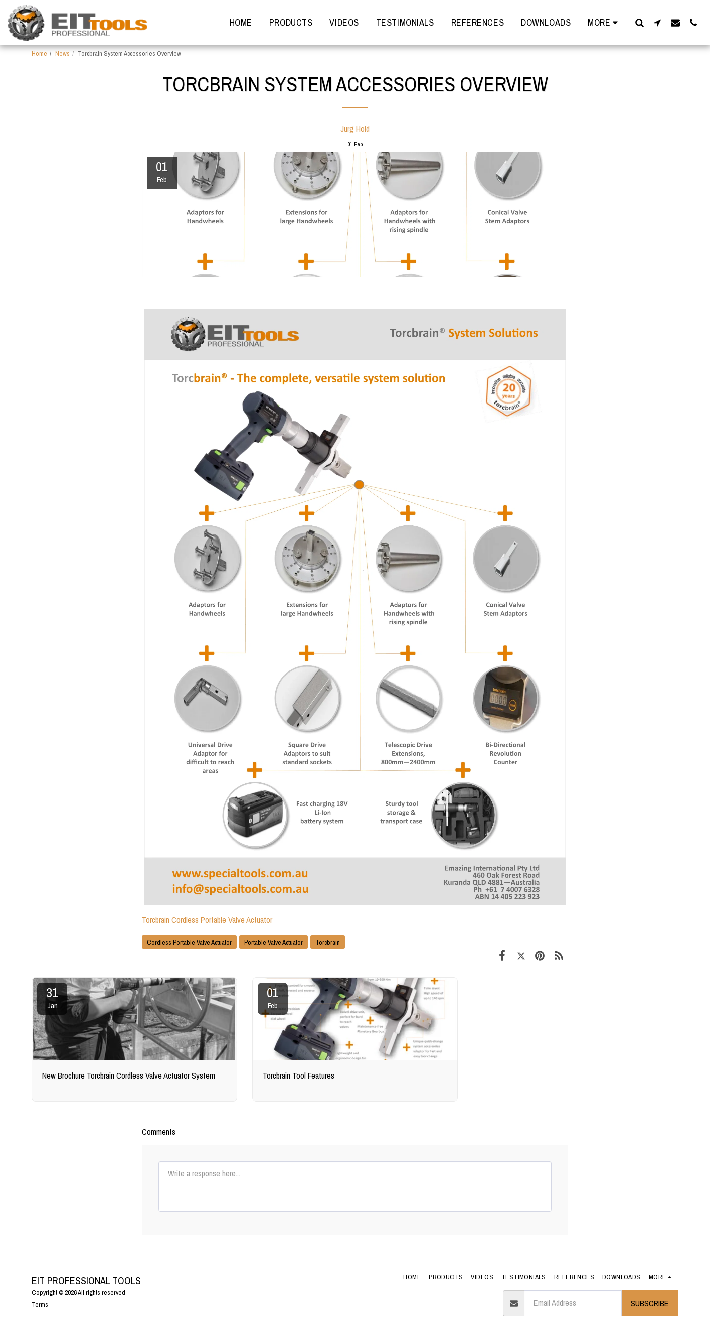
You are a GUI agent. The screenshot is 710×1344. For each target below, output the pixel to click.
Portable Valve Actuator (273, 942)
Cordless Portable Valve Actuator (189, 942)
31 (52, 997)
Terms (40, 1304)
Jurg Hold (355, 129)
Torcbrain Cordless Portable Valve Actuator (207, 919)
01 (273, 997)
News (62, 53)
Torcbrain (327, 942)
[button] (639, 22)
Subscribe (650, 1303)
